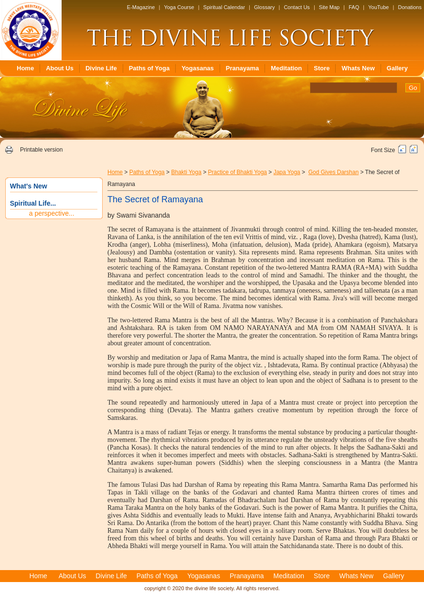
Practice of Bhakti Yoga (237, 172)
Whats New (357, 68)
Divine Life (101, 68)
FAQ (354, 7)
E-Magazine (141, 7)
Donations (410, 7)
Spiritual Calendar (224, 7)
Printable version (41, 149)
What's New (28, 186)
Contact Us (296, 7)
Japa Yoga (287, 172)
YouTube (378, 7)
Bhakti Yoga (186, 172)
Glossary (264, 7)
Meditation (286, 68)
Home (25, 68)
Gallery (397, 68)
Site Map (329, 7)
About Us (60, 68)
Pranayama (242, 68)
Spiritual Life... (33, 203)
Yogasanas (197, 68)
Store (321, 68)
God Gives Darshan (333, 172)
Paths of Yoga (149, 68)
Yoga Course (179, 7)
